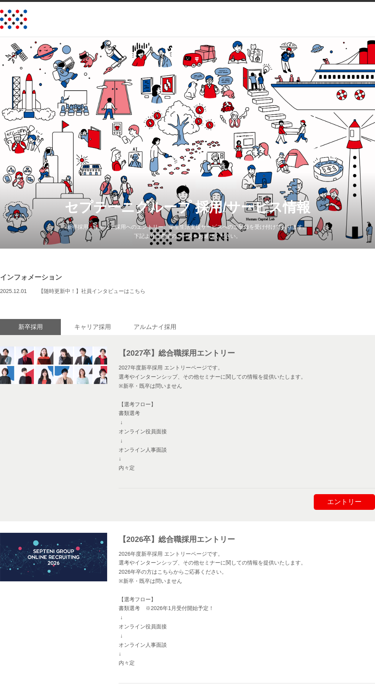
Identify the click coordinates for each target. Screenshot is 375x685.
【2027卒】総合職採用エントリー (177, 352)
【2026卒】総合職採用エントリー (177, 538)
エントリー (344, 500)
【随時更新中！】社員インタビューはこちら (91, 291)
